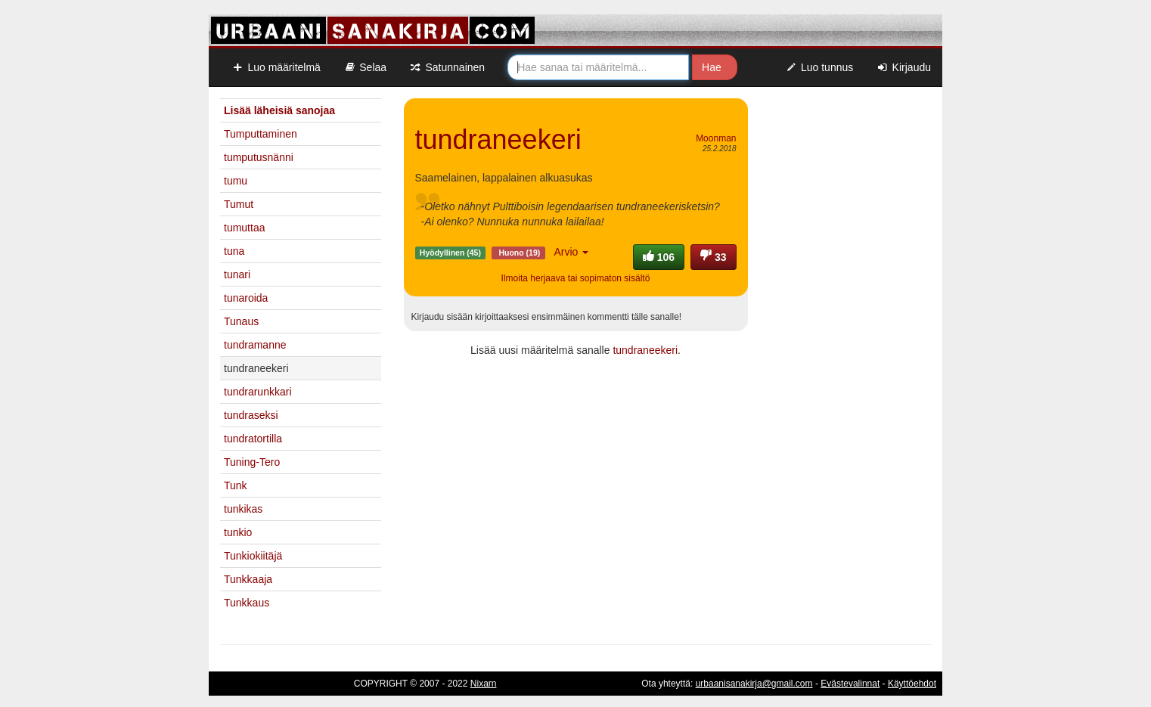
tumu (235, 181)
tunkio (238, 532)
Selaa (364, 67)
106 (659, 257)
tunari (237, 274)
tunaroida (246, 298)
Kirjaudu (903, 67)
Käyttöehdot (912, 683)
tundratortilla (253, 439)
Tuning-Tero (252, 462)
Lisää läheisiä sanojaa (279, 110)
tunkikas (243, 509)
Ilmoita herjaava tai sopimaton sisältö (575, 278)
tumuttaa (244, 228)
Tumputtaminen (260, 134)
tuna (234, 251)
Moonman (716, 138)
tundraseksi (251, 415)
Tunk (235, 485)
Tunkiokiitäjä (253, 556)
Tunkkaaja (248, 579)
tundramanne (255, 345)
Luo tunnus (819, 67)
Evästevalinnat (850, 683)
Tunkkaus (246, 603)
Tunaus (241, 321)
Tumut (238, 204)
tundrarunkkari (258, 392)
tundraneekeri (645, 350)
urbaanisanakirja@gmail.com (754, 683)
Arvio (571, 252)
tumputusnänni (258, 157)
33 (713, 257)
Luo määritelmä (276, 67)
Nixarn (483, 683)
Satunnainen (447, 67)
